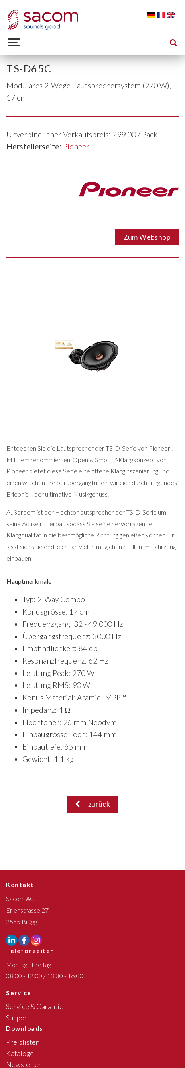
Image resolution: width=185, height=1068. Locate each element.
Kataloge (20, 1053)
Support (18, 1018)
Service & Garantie (34, 1006)
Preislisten (22, 1042)
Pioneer (76, 146)
